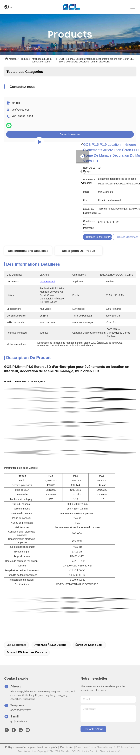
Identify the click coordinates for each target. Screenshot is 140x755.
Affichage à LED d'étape (50, 644)
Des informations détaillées (28, 251)
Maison (13, 58)
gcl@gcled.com (21, 109)
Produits (24, 58)
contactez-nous (93, 729)
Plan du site (66, 747)
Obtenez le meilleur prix (99, 237)
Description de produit (78, 251)
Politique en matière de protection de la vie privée (31, 747)
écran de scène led (88, 644)
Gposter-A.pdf (47, 281)
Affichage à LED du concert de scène (42, 60)
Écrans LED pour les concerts (26, 652)
